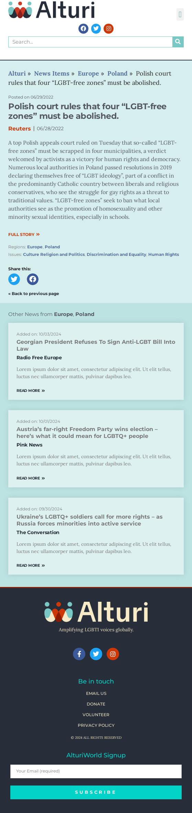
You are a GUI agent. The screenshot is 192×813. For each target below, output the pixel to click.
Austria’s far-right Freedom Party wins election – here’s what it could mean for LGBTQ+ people (87, 432)
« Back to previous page (33, 293)
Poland (52, 246)
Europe (35, 246)
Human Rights (163, 254)
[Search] (177, 42)
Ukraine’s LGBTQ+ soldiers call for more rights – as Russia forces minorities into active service (90, 520)
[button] (180, 14)
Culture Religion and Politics (54, 254)
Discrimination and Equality (116, 254)
